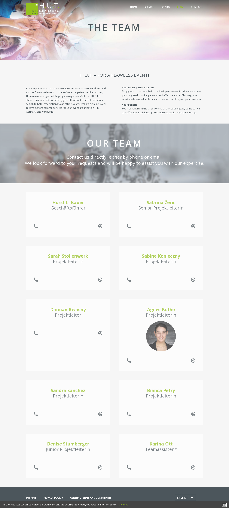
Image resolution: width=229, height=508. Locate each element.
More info (123, 504)
